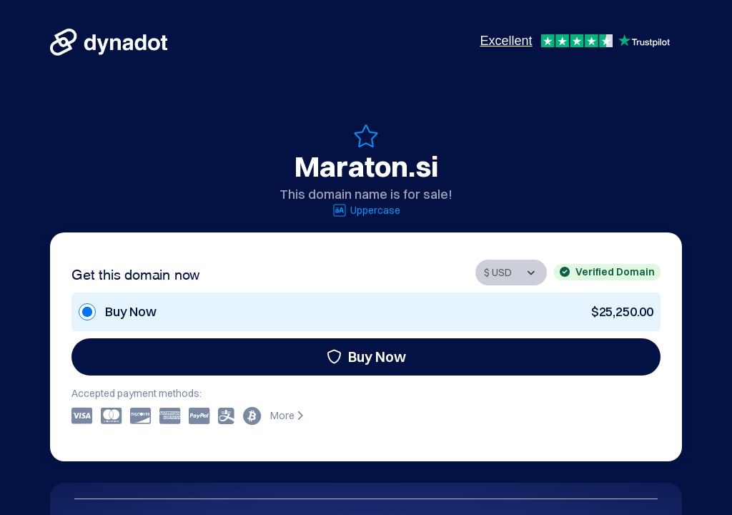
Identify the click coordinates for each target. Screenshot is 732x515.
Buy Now (366, 357)
